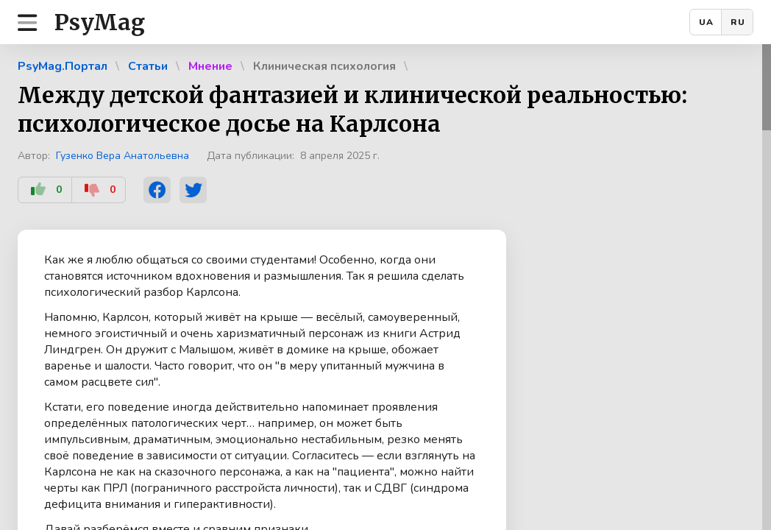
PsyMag (99, 22)
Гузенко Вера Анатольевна (122, 156)
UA (706, 22)
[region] (385, 287)
